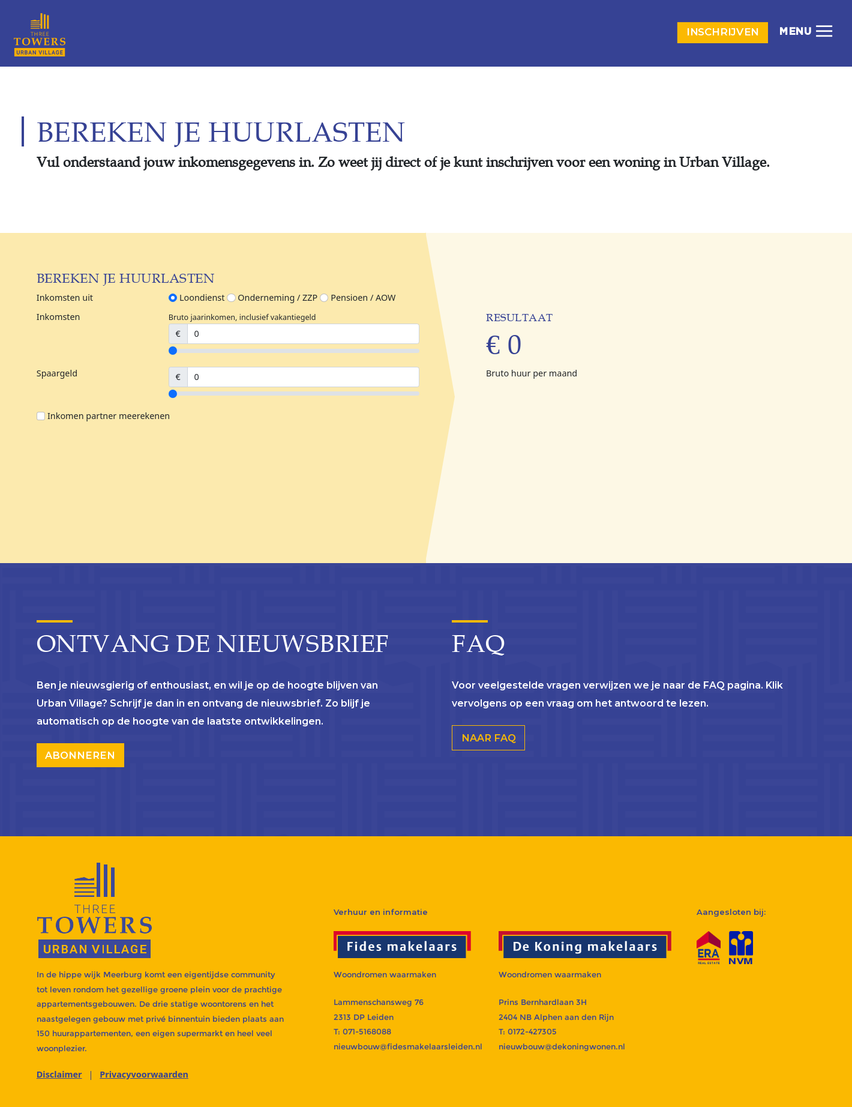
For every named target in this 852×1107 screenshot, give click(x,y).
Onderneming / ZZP (272, 297)
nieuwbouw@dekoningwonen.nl (562, 1046)
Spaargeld (57, 373)
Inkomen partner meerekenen (103, 415)
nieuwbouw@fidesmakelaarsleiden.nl (408, 1046)
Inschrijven (723, 32)
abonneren (80, 755)
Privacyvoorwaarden (144, 1074)
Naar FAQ (488, 738)
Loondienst (197, 297)
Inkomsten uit (65, 297)
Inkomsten (58, 316)
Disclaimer (59, 1074)
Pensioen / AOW (357, 297)
